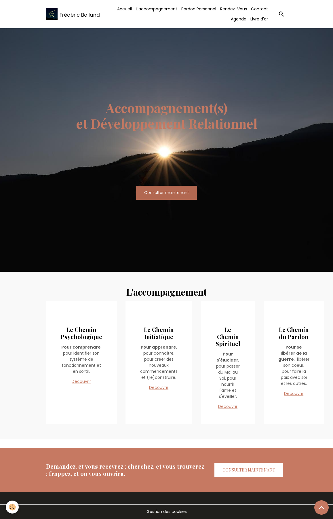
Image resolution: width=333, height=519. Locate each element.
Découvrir (81, 381)
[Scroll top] (321, 507)
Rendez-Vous (233, 9)
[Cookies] (12, 507)
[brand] (70, 14)
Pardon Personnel (198, 9)
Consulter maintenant (166, 192)
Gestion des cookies (166, 511)
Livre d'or (259, 19)
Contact (259, 9)
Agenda (238, 19)
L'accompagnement (156, 9)
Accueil (124, 9)
